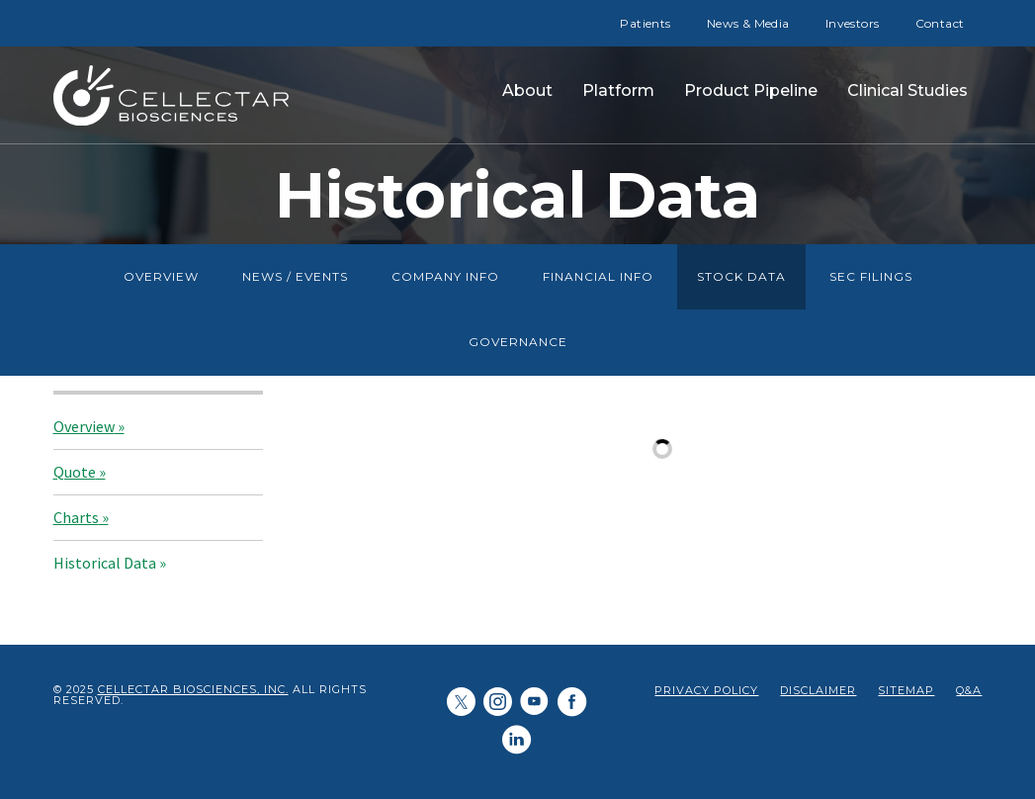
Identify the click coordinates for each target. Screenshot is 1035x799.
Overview (161, 276)
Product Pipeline (751, 90)
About (527, 90)
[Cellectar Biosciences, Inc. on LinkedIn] (497, 703)
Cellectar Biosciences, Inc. (193, 689)
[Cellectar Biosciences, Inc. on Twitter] (461, 703)
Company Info (445, 276)
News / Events (295, 276)
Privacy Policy (706, 690)
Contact (940, 23)
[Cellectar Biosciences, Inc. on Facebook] (572, 703)
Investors (852, 23)
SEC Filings (870, 276)
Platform (618, 90)
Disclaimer (818, 690)
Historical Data (104, 563)
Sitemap (906, 690)
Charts (76, 517)
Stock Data (741, 276)
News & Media (748, 23)
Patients (645, 23)
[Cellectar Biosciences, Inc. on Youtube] (534, 703)
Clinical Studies (907, 90)
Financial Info (598, 276)
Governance (518, 341)
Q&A (969, 690)
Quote (74, 472)
